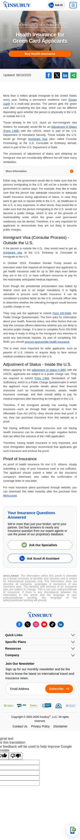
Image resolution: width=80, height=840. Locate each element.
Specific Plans (15, 642)
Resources (13, 648)
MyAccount (10, 495)
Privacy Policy (40, 726)
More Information (16, 171)
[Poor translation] (15, 756)
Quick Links (14, 635)
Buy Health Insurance (40, 53)
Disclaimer (60, 726)
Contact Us (20, 726)
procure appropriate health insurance (47, 341)
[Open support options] (72, 830)
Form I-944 (42, 378)
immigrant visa (12, 252)
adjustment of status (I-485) (49, 369)
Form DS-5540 (61, 313)
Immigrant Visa (37, 139)
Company (12, 655)
